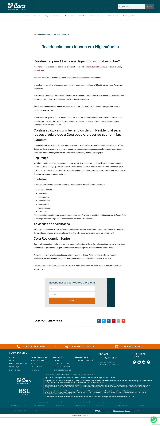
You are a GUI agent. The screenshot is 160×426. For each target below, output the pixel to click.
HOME (11, 357)
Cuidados (82, 16)
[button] (99, 321)
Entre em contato (40, 266)
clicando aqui (39, 70)
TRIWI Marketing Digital (121, 411)
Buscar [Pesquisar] (149, 7)
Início (27, 16)
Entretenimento (96, 16)
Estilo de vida (113, 16)
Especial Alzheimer (52, 16)
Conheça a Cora (129, 16)
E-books (37, 16)
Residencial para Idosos (93, 67)
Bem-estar (69, 16)
